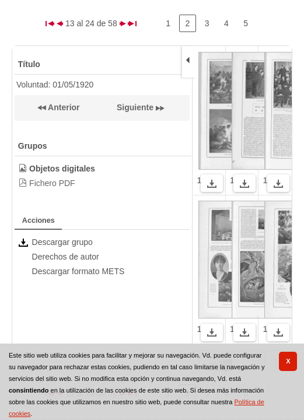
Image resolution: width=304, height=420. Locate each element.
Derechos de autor (65, 256)
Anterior (63, 107)
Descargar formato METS (78, 271)
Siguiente (135, 107)
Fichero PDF (52, 183)
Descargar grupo (62, 242)
